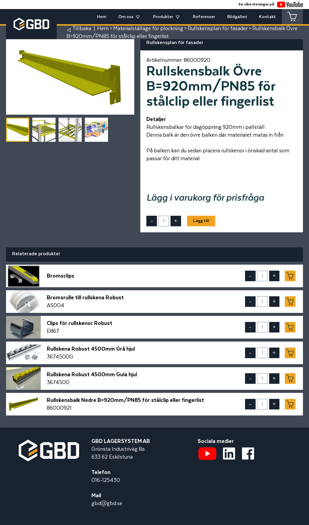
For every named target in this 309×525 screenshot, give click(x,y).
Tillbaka (81, 29)
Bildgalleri (237, 16)
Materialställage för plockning (148, 29)
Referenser (204, 16)
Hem (101, 16)
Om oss (125, 16)
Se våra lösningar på (270, 4)
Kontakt (267, 16)
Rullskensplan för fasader (218, 29)
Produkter (163, 16)
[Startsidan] (49, 444)
